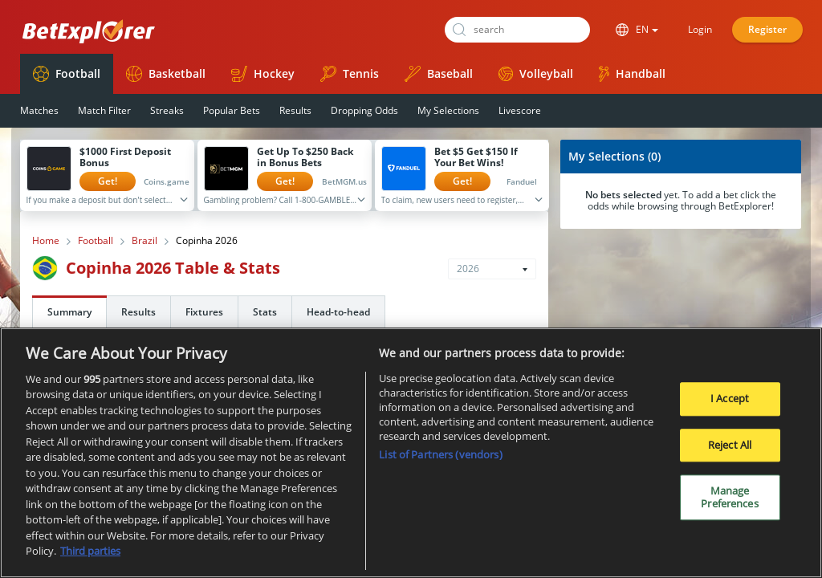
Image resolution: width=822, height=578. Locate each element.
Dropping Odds (364, 110)
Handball (632, 74)
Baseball (439, 74)
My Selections (448, 110)
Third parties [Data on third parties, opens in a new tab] (90, 557)
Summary (69, 312)
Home (45, 240)
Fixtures (204, 312)
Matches (39, 110)
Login (700, 29)
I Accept (729, 404)
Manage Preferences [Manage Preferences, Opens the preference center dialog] (729, 503)
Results (295, 110)
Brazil (144, 240)
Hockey (263, 74)
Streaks (167, 110)
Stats (265, 312)
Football (66, 74)
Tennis (349, 74)
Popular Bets (231, 110)
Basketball (166, 74)
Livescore (519, 110)
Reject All (729, 450)
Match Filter (104, 110)
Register (767, 29)
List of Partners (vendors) (440, 460)
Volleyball (535, 73)
